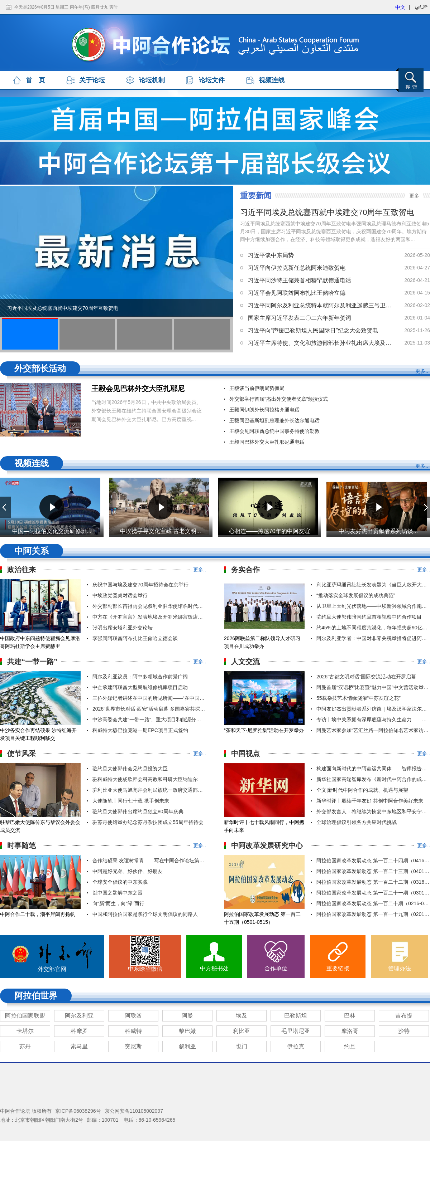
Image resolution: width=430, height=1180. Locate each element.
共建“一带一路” (32, 661)
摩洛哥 (349, 1031)
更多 (414, 196)
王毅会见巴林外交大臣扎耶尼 (138, 388)
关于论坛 (92, 80)
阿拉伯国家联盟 (25, 1016)
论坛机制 (152, 80)
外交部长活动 (40, 368)
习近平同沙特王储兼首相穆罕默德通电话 (299, 280)
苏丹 (25, 1046)
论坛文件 (212, 80)
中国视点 (245, 753)
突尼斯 (133, 1046)
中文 (400, 7)
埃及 (241, 1016)
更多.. (421, 371)
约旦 (349, 1046)
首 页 (35, 80)
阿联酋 (133, 1016)
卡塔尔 (25, 1031)
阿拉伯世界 (35, 995)
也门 (241, 1046)
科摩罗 (79, 1031)
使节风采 (21, 753)
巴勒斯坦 (295, 1016)
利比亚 (241, 1031)
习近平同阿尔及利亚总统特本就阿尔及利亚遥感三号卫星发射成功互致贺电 (320, 305)
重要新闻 (256, 195)
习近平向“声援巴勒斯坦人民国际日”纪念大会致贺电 (313, 330)
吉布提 (403, 1016)
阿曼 (187, 1016)
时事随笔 (21, 845)
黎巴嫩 (187, 1031)
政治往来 (21, 570)
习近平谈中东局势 (271, 255)
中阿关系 (31, 551)
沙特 (404, 1031)
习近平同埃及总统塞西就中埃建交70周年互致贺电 (62, 308)
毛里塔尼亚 (295, 1031)
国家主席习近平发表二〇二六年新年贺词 (299, 318)
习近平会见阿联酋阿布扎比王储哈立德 (296, 293)
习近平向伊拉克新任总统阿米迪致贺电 (296, 268)
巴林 (349, 1016)
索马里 (79, 1046)
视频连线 (272, 80)
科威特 (133, 1031)
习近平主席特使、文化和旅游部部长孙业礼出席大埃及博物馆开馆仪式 (320, 343)
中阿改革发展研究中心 (267, 845)
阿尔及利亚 (79, 1016)
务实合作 (245, 570)
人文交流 (245, 661)
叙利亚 (187, 1046)
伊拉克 (295, 1046)
